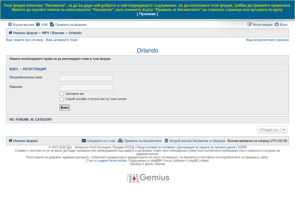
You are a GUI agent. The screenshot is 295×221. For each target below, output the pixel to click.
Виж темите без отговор (24, 40)
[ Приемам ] (147, 14)
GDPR (242, 147)
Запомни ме (72, 93)
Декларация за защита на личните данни (206, 147)
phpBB (155, 160)
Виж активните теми (61, 40)
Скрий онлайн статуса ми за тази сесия (93, 99)
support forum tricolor (112, 160)
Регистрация (34, 69)
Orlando (147, 50)
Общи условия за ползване (155, 147)
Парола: (16, 86)
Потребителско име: (26, 77)
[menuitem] (41, 24)
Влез (13, 69)
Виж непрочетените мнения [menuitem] (267, 40)
